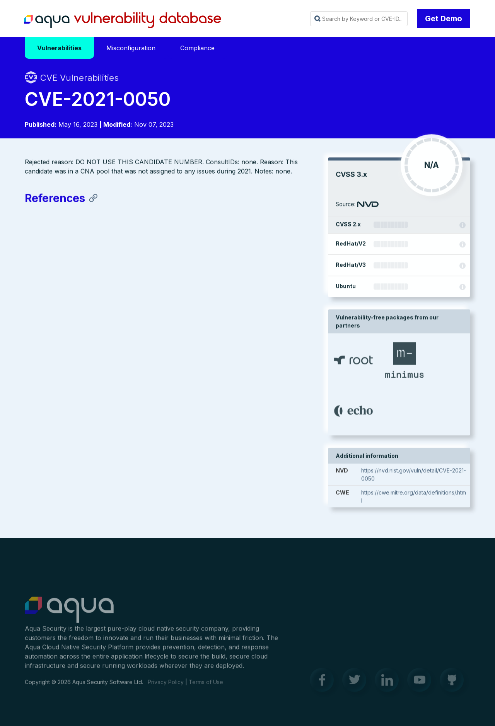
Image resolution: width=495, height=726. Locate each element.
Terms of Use (206, 685)
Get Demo (443, 18)
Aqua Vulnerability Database (122, 20)
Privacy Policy (166, 685)
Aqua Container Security (69, 613)
